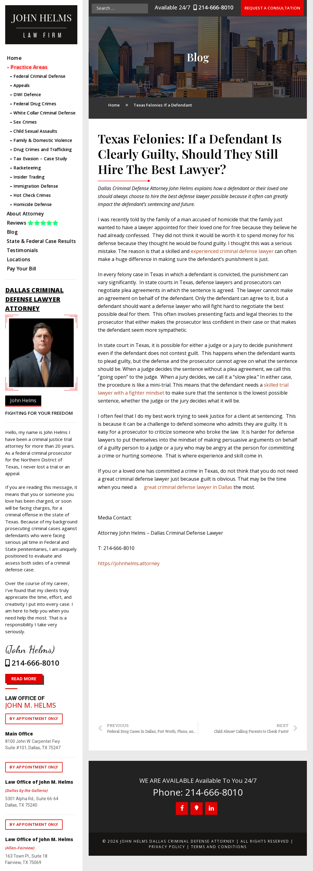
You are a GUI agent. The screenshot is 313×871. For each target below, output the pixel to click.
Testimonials (22, 250)
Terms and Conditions (219, 846)
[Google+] (196, 808)
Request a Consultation (273, 8)
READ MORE (23, 678)
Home (14, 58)
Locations (19, 259)
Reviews (33, 222)
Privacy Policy (167, 846)
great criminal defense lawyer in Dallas (188, 487)
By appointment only (33, 718)
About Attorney (25, 213)
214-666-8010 (216, 7)
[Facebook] (182, 808)
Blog (12, 232)
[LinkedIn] (211, 808)
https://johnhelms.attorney (129, 563)
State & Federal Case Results (41, 241)
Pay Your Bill (21, 268)
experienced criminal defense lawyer (232, 251)
